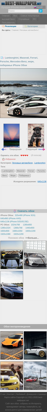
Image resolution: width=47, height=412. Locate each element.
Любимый (20, 394)
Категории (31, 26)
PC (34, 19)
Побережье (24, 175)
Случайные (24, 19)
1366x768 (18, 228)
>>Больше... (32, 238)
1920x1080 (5, 234)
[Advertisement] (23, 50)
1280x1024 (5, 228)
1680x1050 (17, 231)
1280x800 (27, 225)
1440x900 (29, 228)
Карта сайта (9, 397)
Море (12, 175)
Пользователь (8, 23)
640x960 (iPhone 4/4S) (11, 218)
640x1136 (42, 181)
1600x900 (5, 231)
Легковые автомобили (29, 30)
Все (15, 16)
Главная (6, 16)
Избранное (10, 159)
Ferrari (31, 171)
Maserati (21, 171)
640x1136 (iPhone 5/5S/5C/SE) (14, 222)
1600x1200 (30, 231)
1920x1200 (18, 234)
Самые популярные (30, 16)
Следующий (35, 137)
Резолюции (9, 26)
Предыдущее (11, 137)
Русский (38, 7)
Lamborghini (39, 163)
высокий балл (8, 19)
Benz (4, 175)
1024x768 (15, 225)
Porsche (41, 171)
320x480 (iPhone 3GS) (25, 215)
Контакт (10, 394)
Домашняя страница (36, 394)
